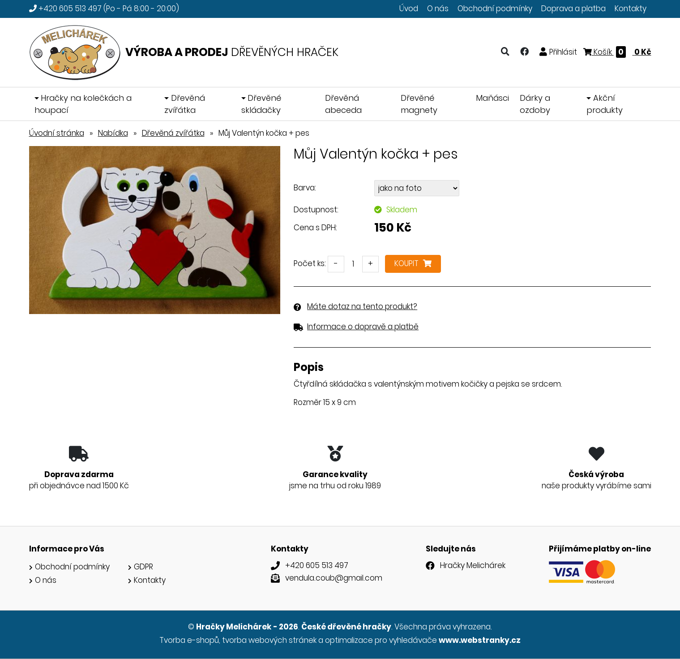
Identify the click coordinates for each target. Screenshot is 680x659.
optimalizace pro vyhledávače (381, 640)
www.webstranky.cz (480, 640)
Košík (617, 52)
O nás (438, 8)
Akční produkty (604, 104)
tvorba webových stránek (269, 640)
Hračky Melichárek (472, 565)
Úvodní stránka (56, 133)
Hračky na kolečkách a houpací (83, 104)
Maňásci (492, 97)
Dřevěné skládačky (261, 104)
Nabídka (113, 133)
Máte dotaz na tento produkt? (362, 306)
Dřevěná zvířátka (184, 104)
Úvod (408, 8)
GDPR (143, 566)
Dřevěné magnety (419, 104)
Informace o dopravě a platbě (363, 326)
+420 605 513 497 (70, 8)
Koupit (413, 263)
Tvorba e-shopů (189, 640)
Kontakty (630, 8)
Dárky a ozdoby (535, 104)
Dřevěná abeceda (343, 104)
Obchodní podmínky (495, 8)
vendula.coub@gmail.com (333, 578)
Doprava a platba (573, 8)
